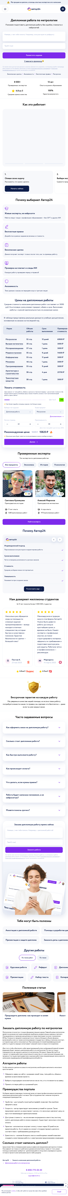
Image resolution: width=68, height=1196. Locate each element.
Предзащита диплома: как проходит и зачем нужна (26, 1017)
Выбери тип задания (11, 408)
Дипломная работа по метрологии (17, 1163)
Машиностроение (13, 352)
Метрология (11, 339)
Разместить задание (34, 55)
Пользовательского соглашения (40, 68)
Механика (10, 361)
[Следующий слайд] (60, 539)
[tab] (27, 958)
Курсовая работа (16, 967)
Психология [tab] (59, 464)
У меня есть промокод (34, 61)
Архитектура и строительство (12, 372)
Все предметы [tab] (11, 464)
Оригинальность (41, 420)
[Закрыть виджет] (66, 1186)
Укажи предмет (40, 408)
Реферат (40, 967)
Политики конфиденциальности (15, 858)
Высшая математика (14, 343)
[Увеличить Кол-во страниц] (30, 424)
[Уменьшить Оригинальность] (38, 424)
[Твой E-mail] (34, 46)
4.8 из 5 (25, 671)
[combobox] (18, 412)
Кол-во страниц (9, 420)
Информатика (12, 357)
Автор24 (6, 1160)
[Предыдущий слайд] (54, 539)
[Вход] (62, 9)
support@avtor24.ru (34, 1176)
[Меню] (5, 9)
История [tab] (44, 464)
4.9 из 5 (45, 671)
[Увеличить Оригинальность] (60, 424)
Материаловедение (14, 348)
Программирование (14, 366)
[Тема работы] (34, 36)
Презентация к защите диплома (21, 940)
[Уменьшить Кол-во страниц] (7, 424)
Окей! (59, 1192)
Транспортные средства (12, 379)
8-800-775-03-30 (34, 1170)
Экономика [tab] (29, 464)
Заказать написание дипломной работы (26, 1160)
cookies (13, 1191)
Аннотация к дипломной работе (21, 930)
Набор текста (39, 977)
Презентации (14, 977)
